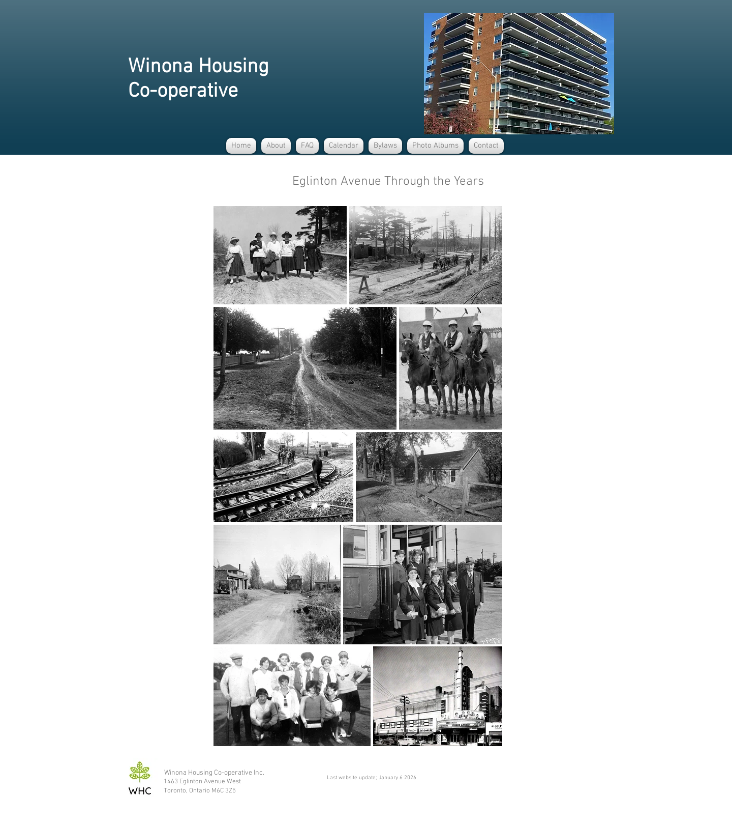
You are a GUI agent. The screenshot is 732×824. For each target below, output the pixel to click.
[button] (276, 146)
